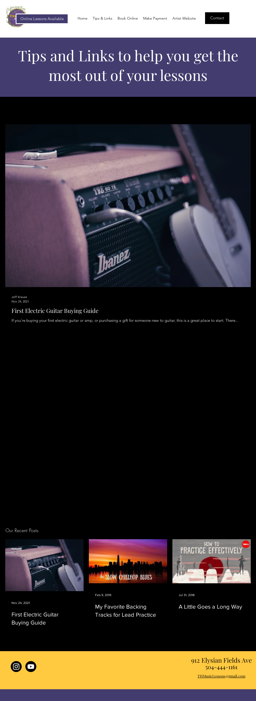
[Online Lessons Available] (42, 19)
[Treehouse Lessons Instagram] (16, 666)
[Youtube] (30, 666)
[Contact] (217, 18)
